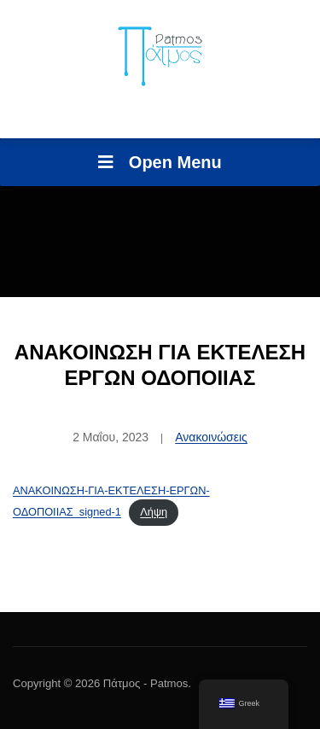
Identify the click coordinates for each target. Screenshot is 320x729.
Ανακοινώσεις (211, 437)
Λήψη (153, 511)
